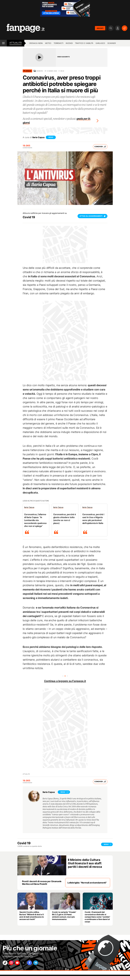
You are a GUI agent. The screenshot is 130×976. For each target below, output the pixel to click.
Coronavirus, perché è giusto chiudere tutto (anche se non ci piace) (64, 518)
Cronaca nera (36, 43)
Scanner (111, 43)
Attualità (15, 42)
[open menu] (3, 43)
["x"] (28, 963)
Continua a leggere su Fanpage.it (65, 680)
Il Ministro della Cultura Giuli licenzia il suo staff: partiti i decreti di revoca (85, 862)
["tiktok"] (6, 963)
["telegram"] (43, 963)
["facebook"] (35, 963)
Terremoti (58, 43)
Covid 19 (39, 71)
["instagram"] (13, 963)
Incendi (69, 43)
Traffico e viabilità (84, 43)
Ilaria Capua (38, 137)
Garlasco (100, 43)
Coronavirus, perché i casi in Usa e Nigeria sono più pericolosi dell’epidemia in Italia (93, 518)
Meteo (48, 43)
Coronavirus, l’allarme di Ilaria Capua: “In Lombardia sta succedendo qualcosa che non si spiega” (35, 519)
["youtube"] (21, 963)
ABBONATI (100, 28)
